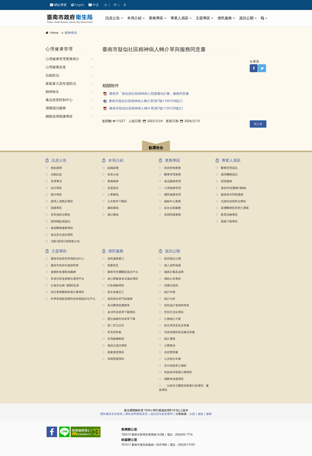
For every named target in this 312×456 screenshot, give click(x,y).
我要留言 (110, 265)
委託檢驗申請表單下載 (118, 319)
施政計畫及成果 (171, 272)
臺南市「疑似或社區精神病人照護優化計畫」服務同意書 (149, 93)
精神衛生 (71, 33)
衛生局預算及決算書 (174, 325)
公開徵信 (167, 345)
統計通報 (167, 338)
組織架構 (110, 168)
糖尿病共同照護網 (229, 194)
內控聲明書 (168, 352)
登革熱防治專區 (58, 214)
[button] (156, 146)
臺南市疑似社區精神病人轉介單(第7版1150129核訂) (145, 101)
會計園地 (110, 214)
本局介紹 (134, 18)
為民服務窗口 (113, 258)
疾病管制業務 (170, 168)
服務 (209, 413)
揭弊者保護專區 (171, 379)
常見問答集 (111, 332)
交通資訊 (110, 188)
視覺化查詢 (168, 285)
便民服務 (224, 18)
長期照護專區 (113, 359)
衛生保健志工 (113, 292)
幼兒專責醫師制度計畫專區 (65, 292)
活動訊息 (54, 174)
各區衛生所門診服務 (117, 298)
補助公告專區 (170, 278)
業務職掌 (110, 181)
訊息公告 (112, 18)
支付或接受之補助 (172, 365)
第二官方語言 (113, 325)
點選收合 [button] (156, 148)
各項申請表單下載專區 (118, 312)
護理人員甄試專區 (59, 201)
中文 (96, 5)
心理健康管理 (170, 188)
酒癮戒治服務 (56, 108)
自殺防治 (52, 75)
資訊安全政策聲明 (161, 413)
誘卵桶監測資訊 (58, 221)
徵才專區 (54, 194)
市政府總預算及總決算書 (177, 332)
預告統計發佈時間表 (174, 305)
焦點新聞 (54, 168)
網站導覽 (60, 5)
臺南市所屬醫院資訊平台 (120, 272)
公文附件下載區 (114, 201)
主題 (192, 413)
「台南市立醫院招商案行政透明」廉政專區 (184, 388)
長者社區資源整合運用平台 (65, 278)
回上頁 (258, 123)
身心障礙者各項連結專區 (120, 278)
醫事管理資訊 (227, 168)
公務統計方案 (170, 319)
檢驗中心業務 (170, 201)
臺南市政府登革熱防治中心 (65, 258)
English (79, 5)
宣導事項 (54, 181)
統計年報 (167, 292)
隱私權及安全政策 (111, 413)
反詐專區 (54, 188)
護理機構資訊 (227, 174)
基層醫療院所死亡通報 (232, 208)
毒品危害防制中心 (59, 100)
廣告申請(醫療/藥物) (231, 188)
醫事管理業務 (170, 174)
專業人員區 (179, 18)
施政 (200, 413)
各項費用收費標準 (116, 305)
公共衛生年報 (170, 359)
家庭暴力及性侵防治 (61, 84)
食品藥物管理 (170, 181)
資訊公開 (246, 18)
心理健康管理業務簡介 (62, 59)
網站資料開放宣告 (136, 413)
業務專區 (156, 18)
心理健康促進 (56, 67)
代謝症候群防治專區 (231, 201)
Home (54, 33)
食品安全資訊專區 (59, 234)
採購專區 (54, 208)
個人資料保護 (170, 265)
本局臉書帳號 (113, 338)
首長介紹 (110, 174)
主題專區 (203, 18)
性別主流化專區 (171, 312)
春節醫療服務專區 (59, 228)
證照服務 (224, 181)
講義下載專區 (227, 221)
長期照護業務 (170, 214)
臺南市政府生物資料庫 (62, 265)
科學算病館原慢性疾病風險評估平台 (70, 298)
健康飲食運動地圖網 (61, 272)
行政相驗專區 (113, 285)
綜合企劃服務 (170, 208)
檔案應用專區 (113, 352)
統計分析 (167, 298)
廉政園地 (110, 208)
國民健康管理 (170, 194)
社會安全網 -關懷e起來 (62, 285)
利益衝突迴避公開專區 (175, 372)
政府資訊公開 (170, 258)
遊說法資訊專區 (114, 345)
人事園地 (110, 194)
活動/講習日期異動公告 (63, 241)
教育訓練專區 (227, 214)
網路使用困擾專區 (59, 116)
